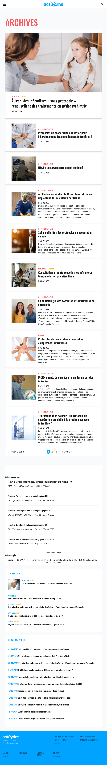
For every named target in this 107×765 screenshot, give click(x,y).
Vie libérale (25, 581)
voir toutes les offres (53, 553)
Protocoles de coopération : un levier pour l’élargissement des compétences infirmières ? (65, 135)
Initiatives (15, 96)
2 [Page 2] (52, 452)
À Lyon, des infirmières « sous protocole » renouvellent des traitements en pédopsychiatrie (49, 103)
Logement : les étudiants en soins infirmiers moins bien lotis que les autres (36, 624)
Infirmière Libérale (40, 754)
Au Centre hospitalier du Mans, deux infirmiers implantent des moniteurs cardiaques (65, 196)
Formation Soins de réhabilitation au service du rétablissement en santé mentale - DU (40, 481)
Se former (11, 613)
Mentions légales (60, 740)
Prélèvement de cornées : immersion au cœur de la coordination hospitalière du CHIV (50, 683)
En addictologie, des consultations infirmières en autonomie (66, 303)
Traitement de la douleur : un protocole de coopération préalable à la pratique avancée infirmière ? (63, 419)
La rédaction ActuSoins (89, 740)
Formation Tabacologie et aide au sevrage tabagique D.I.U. (29, 510)
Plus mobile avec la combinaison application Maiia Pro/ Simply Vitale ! (34, 598)
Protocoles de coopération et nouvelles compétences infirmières (60, 341)
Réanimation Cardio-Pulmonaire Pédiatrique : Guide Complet (41, 690)
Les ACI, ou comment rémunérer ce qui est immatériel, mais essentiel (44, 704)
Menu (4, 5)
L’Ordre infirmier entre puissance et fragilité (34, 711)
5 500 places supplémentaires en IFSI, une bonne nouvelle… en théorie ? (35, 615)
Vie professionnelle (45, 129)
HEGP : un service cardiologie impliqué (60, 167)
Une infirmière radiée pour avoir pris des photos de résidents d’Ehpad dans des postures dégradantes (46, 607)
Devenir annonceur (87, 736)
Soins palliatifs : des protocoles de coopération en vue (65, 234)
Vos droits (11, 604)
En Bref (5, 756)
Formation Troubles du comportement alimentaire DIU (28, 496)
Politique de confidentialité (64, 736)
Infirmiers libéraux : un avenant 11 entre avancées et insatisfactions (47, 583)
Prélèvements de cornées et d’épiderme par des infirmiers (65, 379)
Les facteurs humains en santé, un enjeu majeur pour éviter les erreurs (44, 697)
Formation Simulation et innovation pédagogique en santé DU (31, 539)
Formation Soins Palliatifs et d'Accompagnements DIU (27, 524)
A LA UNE (41, 335)
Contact (57, 743)
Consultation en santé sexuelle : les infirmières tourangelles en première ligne (65, 274)
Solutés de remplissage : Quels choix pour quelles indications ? (41, 718)
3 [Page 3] (56, 452)
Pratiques (23, 753)
